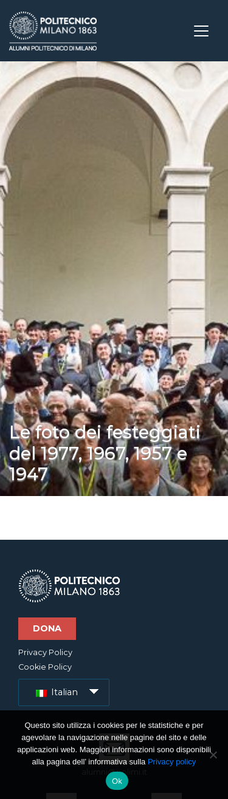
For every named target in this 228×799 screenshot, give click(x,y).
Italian (57, 692)
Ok (117, 781)
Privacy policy (172, 761)
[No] (213, 755)
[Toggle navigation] (201, 31)
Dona (47, 628)
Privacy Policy (45, 652)
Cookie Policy (45, 667)
